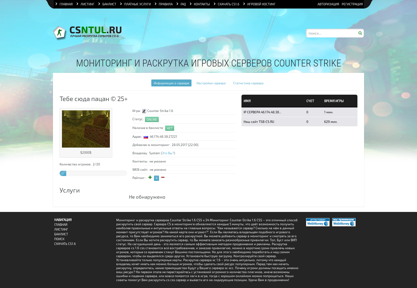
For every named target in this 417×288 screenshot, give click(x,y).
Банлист (61, 234)
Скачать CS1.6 (65, 243)
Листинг (61, 229)
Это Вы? (168, 153)
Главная (60, 224)
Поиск (59, 239)
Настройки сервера (211, 83)
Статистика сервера (248, 83)
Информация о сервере (171, 83)
